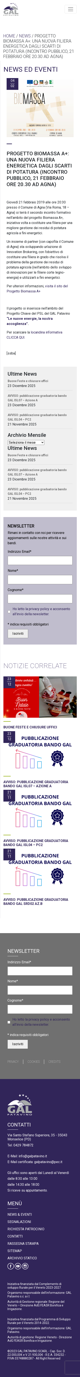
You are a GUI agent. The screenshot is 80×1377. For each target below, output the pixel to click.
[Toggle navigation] (71, 9)
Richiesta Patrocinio (25, 1229)
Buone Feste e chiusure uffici (28, 381)
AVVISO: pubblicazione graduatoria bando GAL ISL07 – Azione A (37, 398)
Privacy (13, 1061)
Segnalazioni (19, 1222)
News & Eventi (19, 1214)
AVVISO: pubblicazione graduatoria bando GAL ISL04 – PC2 (37, 417)
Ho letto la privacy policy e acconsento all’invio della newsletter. (41, 611)
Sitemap (14, 1251)
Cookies (34, 1061)
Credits (54, 1061)
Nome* (13, 571)
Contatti (15, 1236)
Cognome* (15, 590)
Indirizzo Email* (19, 552)
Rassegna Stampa (23, 1244)
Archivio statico (22, 1258)
